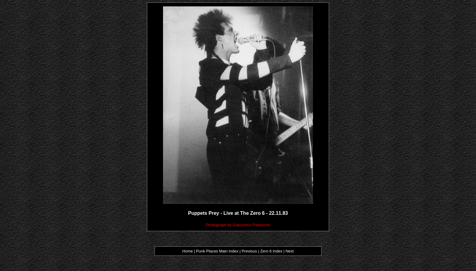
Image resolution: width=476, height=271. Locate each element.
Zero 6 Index (271, 251)
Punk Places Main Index (217, 251)
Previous (250, 251)
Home (187, 251)
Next (290, 251)
